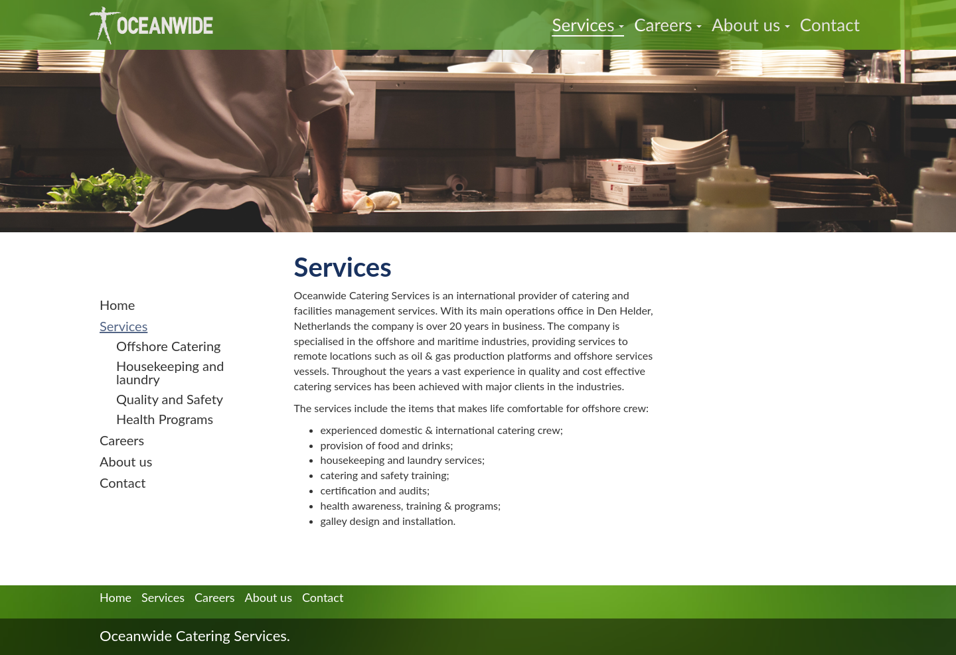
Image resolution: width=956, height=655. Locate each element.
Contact (830, 24)
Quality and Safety (169, 399)
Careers (668, 24)
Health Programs (164, 419)
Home (117, 305)
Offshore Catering (168, 346)
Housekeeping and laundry (170, 372)
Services (588, 24)
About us (751, 24)
